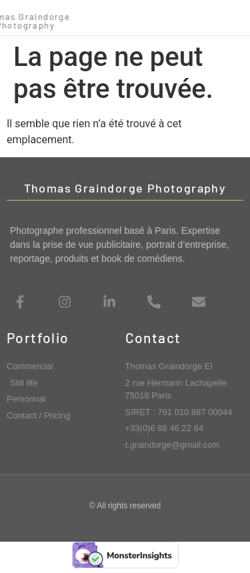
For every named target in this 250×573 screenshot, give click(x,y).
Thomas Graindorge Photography (125, 188)
